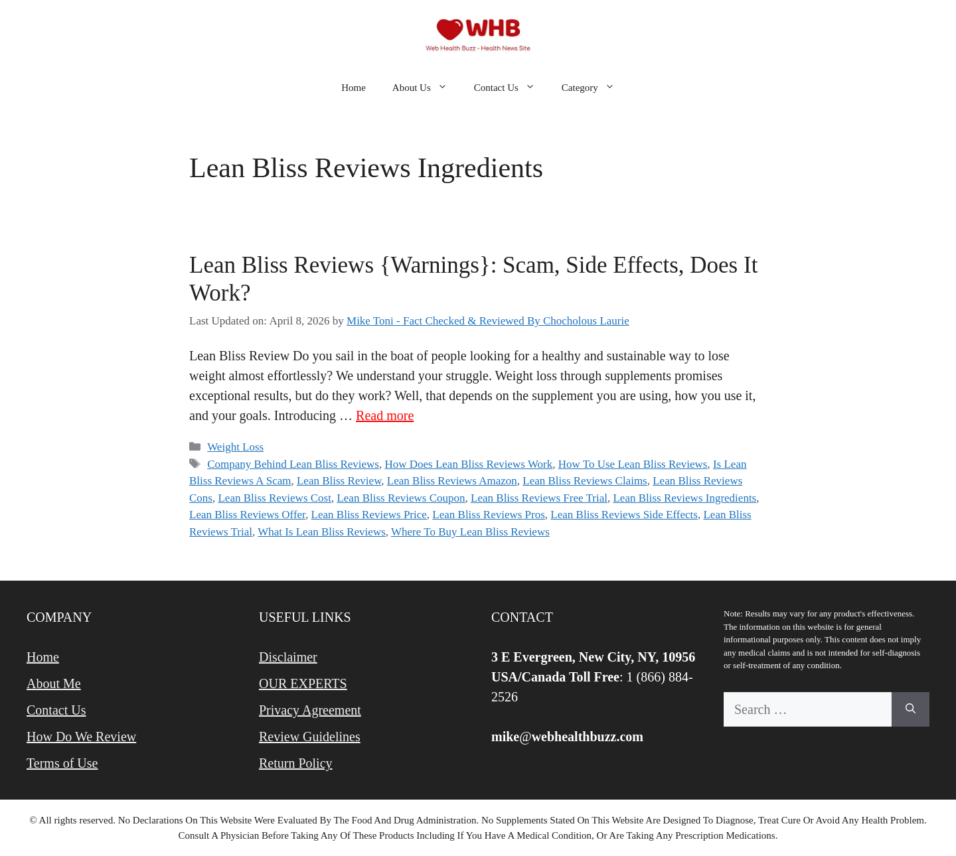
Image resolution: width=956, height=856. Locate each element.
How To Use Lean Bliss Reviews (633, 464)
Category (595, 87)
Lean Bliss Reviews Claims (584, 480)
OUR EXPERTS (303, 683)
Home (353, 87)
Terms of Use (62, 763)
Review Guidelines (309, 736)
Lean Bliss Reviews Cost (274, 498)
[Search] (910, 709)
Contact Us (511, 87)
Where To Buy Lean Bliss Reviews (470, 532)
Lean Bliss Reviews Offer (247, 514)
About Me (54, 683)
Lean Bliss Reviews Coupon (401, 498)
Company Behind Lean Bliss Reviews (293, 464)
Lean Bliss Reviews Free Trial (539, 498)
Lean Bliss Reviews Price (369, 514)
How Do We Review (81, 736)
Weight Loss (235, 447)
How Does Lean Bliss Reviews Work (468, 464)
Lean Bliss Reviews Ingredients (684, 498)
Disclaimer (288, 657)
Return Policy (296, 763)
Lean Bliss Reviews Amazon (452, 480)
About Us (426, 87)
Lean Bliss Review (339, 480)
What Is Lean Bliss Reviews (322, 532)
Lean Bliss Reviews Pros (488, 514)
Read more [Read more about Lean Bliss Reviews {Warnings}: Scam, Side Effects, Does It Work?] (385, 415)
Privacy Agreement (310, 710)
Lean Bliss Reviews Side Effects (624, 514)
